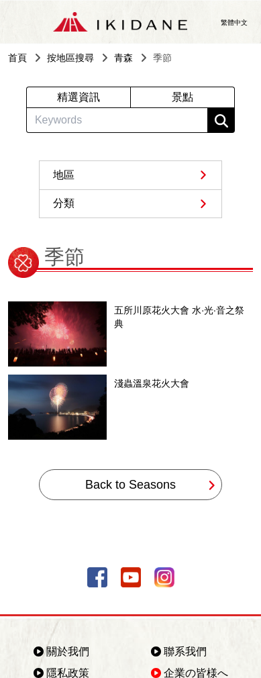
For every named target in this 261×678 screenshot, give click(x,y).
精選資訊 (78, 97)
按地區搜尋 (70, 57)
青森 (123, 57)
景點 (182, 97)
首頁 (17, 57)
